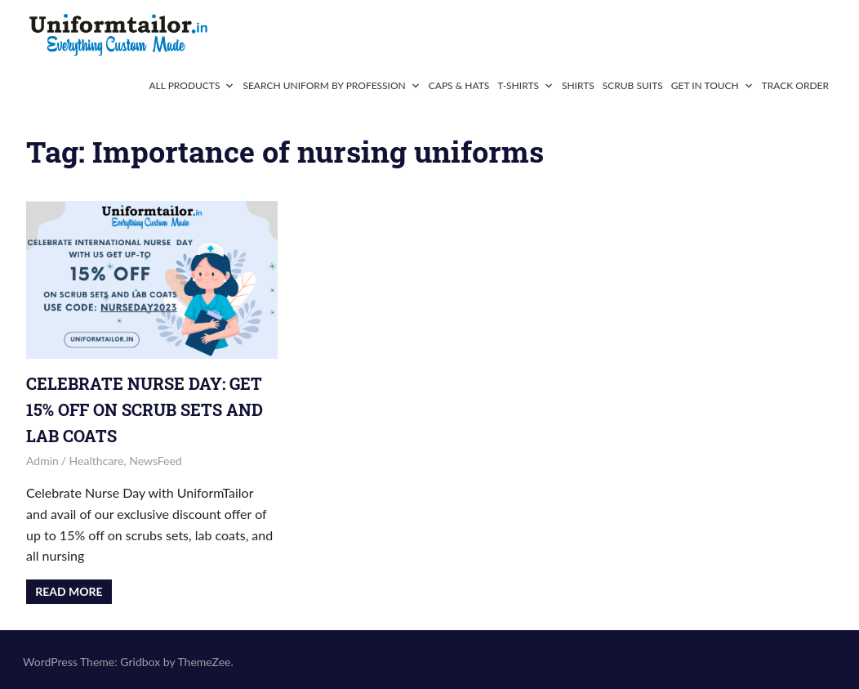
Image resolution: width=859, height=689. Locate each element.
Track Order (795, 85)
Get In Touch (712, 85)
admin (42, 461)
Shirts (578, 85)
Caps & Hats (459, 85)
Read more (68, 591)
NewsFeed (155, 461)
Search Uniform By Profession (331, 85)
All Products (191, 85)
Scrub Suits (633, 85)
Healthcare (96, 461)
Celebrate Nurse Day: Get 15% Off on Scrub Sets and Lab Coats (144, 409)
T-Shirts (525, 85)
